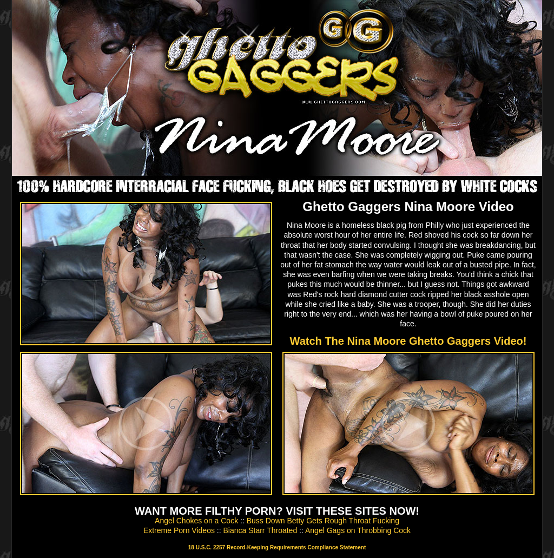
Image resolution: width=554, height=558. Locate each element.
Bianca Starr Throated (260, 530)
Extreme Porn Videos (179, 530)
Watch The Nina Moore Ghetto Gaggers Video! (408, 341)
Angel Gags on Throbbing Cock (358, 530)
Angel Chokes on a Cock (196, 520)
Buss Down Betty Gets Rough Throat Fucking (323, 520)
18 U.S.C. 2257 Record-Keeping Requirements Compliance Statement (277, 547)
